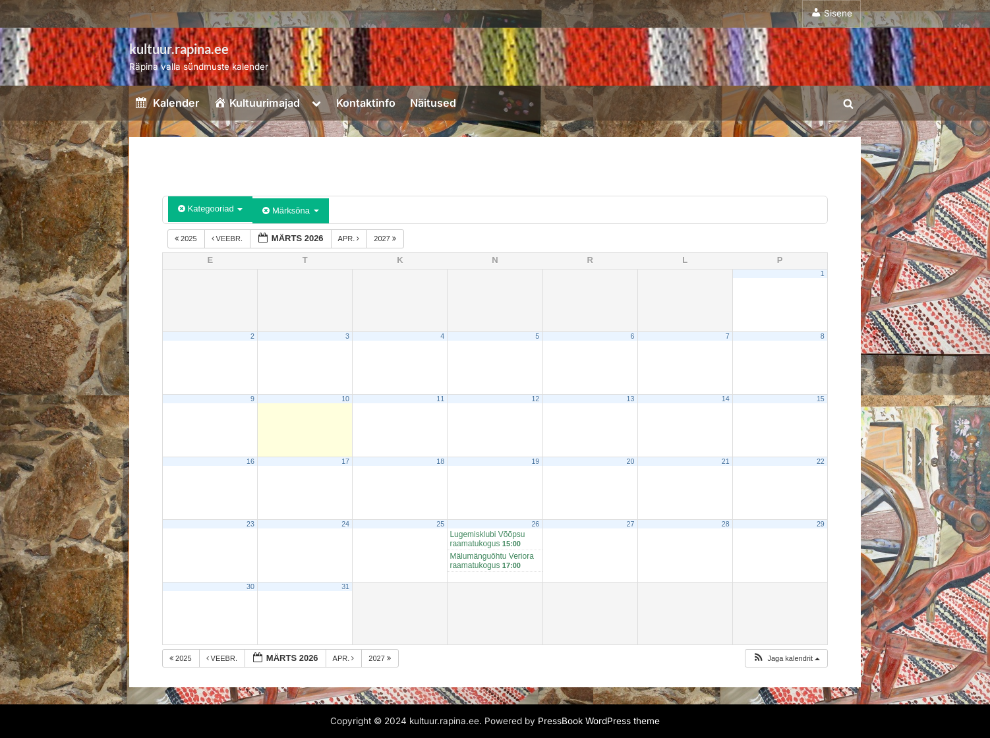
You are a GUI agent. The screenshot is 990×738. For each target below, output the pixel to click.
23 (250, 524)
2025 (187, 238)
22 (821, 461)
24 (345, 524)
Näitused (433, 102)
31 (345, 586)
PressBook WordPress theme (599, 721)
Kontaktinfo (365, 102)
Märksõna (290, 210)
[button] (786, 658)
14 (726, 399)
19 (535, 461)
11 (440, 399)
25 (440, 524)
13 (631, 399)
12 (535, 399)
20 (631, 461)
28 (726, 524)
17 (345, 461)
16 (250, 461)
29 (821, 524)
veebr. (228, 238)
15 (821, 399)
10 (345, 399)
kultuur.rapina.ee (179, 49)
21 (726, 461)
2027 (386, 238)
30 (250, 586)
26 (535, 524)
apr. (350, 238)
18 (440, 461)
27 (631, 524)
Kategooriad (210, 208)
